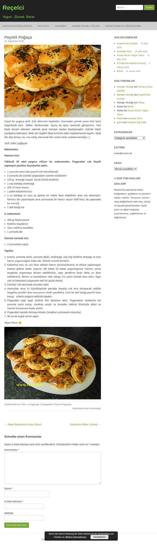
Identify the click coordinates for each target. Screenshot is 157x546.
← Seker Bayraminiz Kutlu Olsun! (23, 424)
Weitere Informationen (75, 537)
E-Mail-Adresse (13, 501)
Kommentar (11, 449)
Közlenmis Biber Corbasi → (85, 424)
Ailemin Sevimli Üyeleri (86, 26)
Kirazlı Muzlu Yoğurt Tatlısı (130, 55)
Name (8, 488)
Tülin (23, 404)
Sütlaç (141, 102)
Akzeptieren (99, 537)
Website (8, 513)
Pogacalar (34, 404)
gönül (120, 122)
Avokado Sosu (124, 51)
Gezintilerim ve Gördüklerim (123, 26)
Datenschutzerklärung (17, 26)
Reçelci (13, 7)
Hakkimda (60, 26)
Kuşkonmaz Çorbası (127, 43)
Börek (120, 71)
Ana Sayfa (43, 26)
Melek (120, 118)
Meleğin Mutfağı (125, 86)
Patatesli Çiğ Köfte (136, 122)
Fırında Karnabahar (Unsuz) (131, 63)
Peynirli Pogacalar (62, 404)
